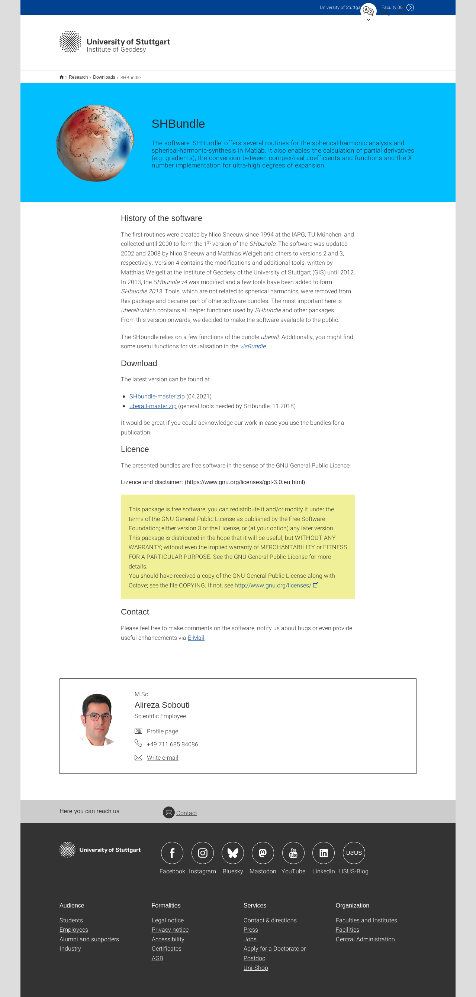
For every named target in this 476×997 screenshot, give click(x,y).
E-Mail (196, 632)
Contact (180, 808)
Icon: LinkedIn (323, 848)
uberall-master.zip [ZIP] (153, 401)
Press (251, 924)
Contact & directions (270, 915)
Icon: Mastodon (263, 848)
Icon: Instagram (203, 848)
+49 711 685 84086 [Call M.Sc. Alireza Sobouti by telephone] (172, 739)
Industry (70, 943)
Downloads (100, 74)
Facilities (347, 924)
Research (74, 74)
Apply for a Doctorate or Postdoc (275, 948)
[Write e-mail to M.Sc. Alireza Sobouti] (156, 752)
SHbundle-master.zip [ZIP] (157, 391)
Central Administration (365, 934)
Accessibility (168, 934)
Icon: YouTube (293, 848)
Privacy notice (170, 924)
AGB (157, 953)
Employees (74, 924)
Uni (342, 7)
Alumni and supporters (89, 934)
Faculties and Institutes (366, 915)
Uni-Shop (256, 963)
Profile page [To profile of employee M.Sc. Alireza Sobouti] (162, 726)
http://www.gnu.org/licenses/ (273, 580)
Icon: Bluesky (233, 848)
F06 (392, 7)
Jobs (250, 934)
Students (71, 915)
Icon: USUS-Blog (354, 848)
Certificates (166, 943)
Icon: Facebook (172, 848)
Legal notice (168, 915)
